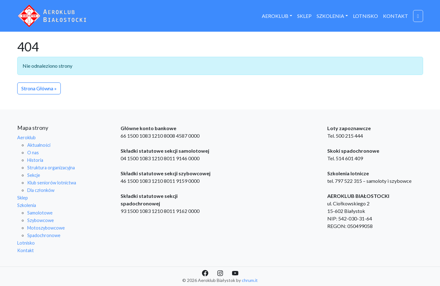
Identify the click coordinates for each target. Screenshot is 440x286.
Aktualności (38, 145)
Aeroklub (275, 16)
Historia (35, 160)
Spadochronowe (43, 235)
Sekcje (33, 175)
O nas (33, 152)
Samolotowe (40, 212)
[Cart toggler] (418, 16)
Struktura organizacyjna (51, 167)
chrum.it (250, 280)
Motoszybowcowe (46, 227)
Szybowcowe (40, 220)
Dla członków (40, 190)
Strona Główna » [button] (39, 88)
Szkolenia (330, 16)
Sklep (304, 16)
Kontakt (395, 16)
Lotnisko (365, 16)
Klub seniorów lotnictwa (51, 182)
